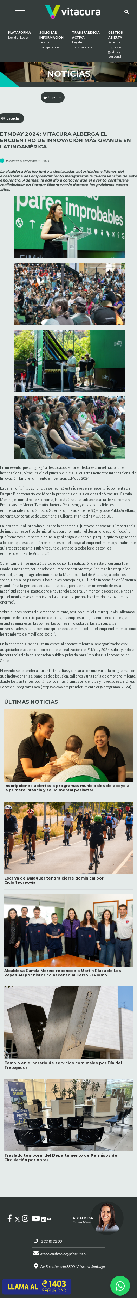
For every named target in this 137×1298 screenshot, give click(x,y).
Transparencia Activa (86, 40)
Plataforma (19, 35)
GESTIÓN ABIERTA (115, 45)
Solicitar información (51, 40)
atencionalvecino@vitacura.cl (63, 1254)
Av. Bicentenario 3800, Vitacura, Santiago (72, 1267)
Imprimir (53, 97)
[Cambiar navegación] (14, 11)
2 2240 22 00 (51, 1241)
